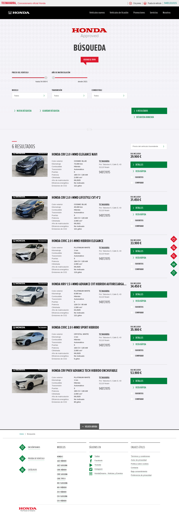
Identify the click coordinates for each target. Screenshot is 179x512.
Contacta (134, 463)
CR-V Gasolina (62, 492)
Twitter (97, 451)
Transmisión (57, 90)
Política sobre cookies (140, 459)
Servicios (154, 12)
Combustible (97, 90)
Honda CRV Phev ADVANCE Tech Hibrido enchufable (84, 366)
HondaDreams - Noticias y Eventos (109, 469)
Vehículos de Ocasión (119, 12)
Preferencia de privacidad (141, 470)
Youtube (98, 460)
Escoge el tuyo (89, 59)
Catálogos (32, 465)
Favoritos (136, 172)
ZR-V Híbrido (61, 487)
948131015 (170, 3)
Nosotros (167, 12)
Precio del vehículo (20, 72)
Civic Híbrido (62, 465)
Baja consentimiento (139, 467)
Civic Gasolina (62, 469)
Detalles (137, 160)
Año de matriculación (61, 72)
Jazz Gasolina (62, 461)
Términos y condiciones (140, 451)
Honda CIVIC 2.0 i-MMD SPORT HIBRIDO (75, 323)
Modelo (15, 90)
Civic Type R (61, 474)
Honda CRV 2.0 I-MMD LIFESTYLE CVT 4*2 (76, 193)
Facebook (99, 456)
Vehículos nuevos (98, 12)
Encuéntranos (34, 442)
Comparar (136, 178)
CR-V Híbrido (61, 496)
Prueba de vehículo (36, 454)
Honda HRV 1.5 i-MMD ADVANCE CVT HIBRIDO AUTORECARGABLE (90, 279)
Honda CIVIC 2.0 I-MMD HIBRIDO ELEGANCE (77, 236)
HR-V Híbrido (62, 483)
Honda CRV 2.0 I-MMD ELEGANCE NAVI (74, 149)
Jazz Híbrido (61, 456)
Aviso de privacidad (139, 455)
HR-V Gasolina (62, 478)
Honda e (60, 452)
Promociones (139, 12)
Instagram (99, 464)
